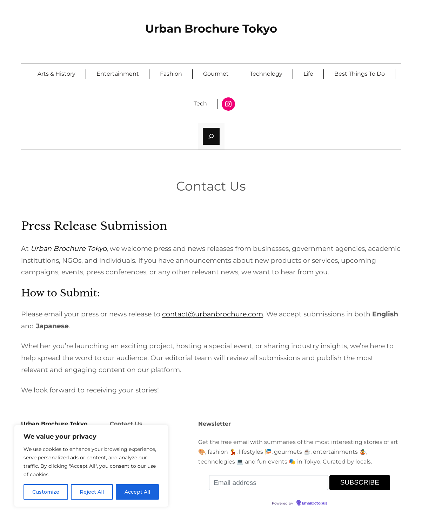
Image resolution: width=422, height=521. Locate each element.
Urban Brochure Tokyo (211, 28)
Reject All (92, 492)
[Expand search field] (211, 136)
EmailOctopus (314, 503)
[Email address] (268, 482)
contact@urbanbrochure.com (212, 314)
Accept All (137, 492)
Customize (45, 492)
